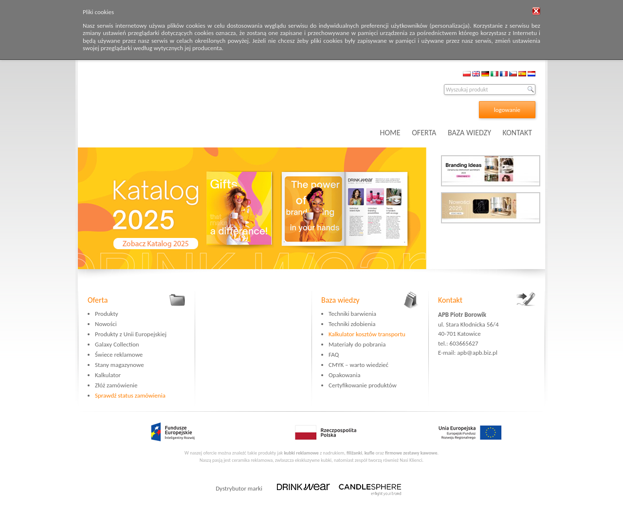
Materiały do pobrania (357, 344)
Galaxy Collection (117, 344)
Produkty (106, 313)
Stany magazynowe (119, 364)
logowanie (507, 109)
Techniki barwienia (352, 313)
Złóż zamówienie (116, 385)
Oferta (98, 300)
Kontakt (450, 300)
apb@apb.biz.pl (477, 352)
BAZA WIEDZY (469, 132)
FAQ (334, 354)
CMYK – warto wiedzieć (358, 364)
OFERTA (424, 132)
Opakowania (344, 375)
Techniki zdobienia (352, 324)
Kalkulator (108, 375)
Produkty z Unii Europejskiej (130, 334)
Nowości (106, 324)
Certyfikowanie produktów (363, 385)
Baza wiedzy (340, 300)
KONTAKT (517, 132)
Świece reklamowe (119, 354)
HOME (390, 132)
